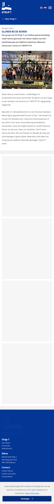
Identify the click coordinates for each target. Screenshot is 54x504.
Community (6, 445)
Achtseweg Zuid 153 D (9, 459)
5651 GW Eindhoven (9, 462)
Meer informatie (32, 493)
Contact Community (9, 473)
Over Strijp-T (10, 18)
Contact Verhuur (7, 471)
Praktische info (7, 448)
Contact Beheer (7, 476)
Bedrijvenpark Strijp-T (9, 457)
